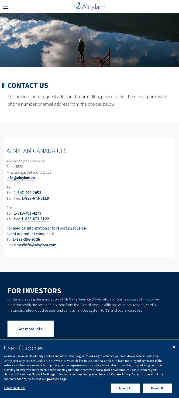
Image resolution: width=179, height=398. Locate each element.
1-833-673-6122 (35, 218)
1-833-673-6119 (35, 198)
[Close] (174, 347)
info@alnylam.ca (21, 177)
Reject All (157, 388)
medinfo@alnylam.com (36, 245)
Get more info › (30, 331)
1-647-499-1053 (27, 192)
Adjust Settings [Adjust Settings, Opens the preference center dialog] (14, 388)
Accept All (125, 388)
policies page (57, 379)
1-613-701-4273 (27, 213)
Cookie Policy (121, 374)
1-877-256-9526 (26, 239)
